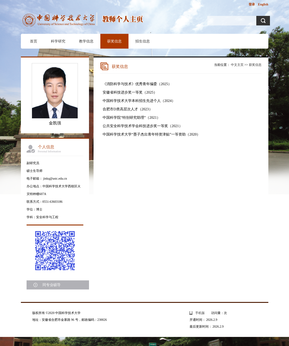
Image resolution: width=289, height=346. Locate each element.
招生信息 (142, 41)
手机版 (200, 313)
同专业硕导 (51, 285)
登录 (252, 4)
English (263, 4)
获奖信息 (114, 41)
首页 (33, 41)
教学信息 (86, 41)
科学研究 (58, 41)
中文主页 (237, 65)
